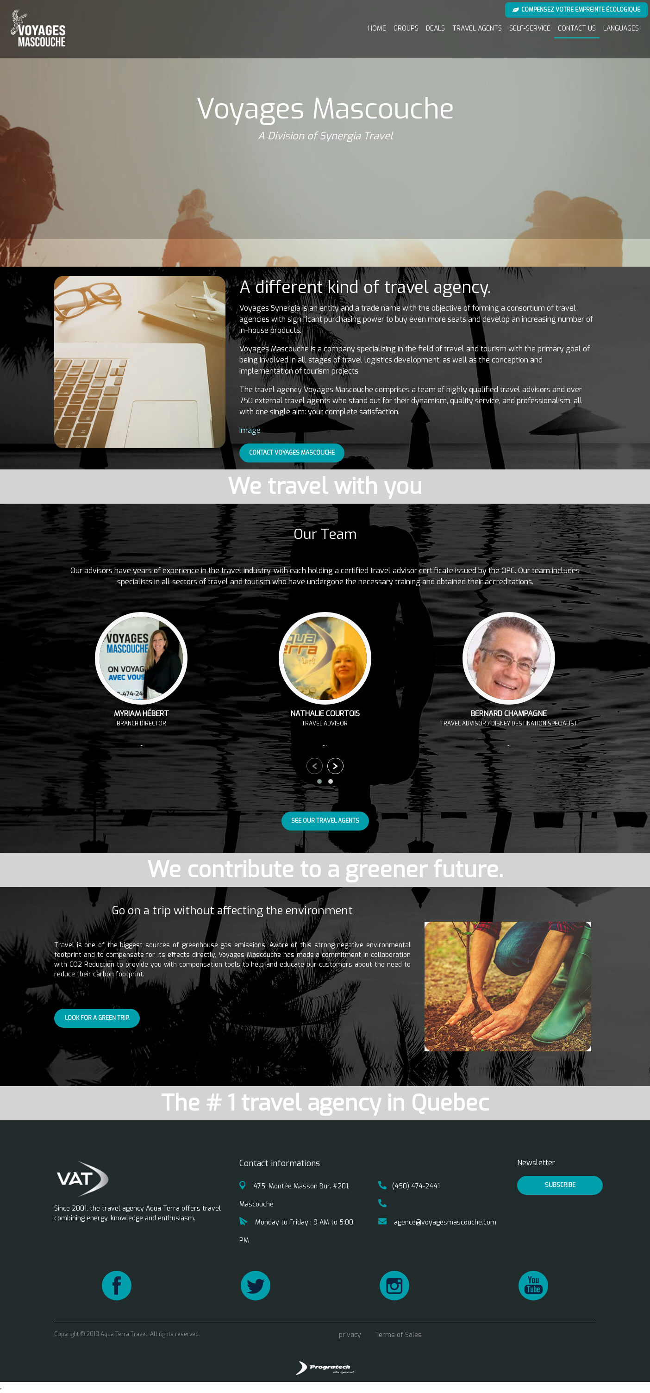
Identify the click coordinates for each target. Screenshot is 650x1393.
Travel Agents (477, 28)
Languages (621, 28)
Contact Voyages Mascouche (292, 452)
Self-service (529, 28)
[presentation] (314, 766)
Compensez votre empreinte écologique (576, 9)
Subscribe (560, 1185)
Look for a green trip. (97, 1018)
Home (377, 28)
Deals (435, 28)
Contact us (577, 28)
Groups (406, 28)
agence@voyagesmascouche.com (437, 1222)
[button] (319, 781)
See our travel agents (325, 821)
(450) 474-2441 (409, 1186)
